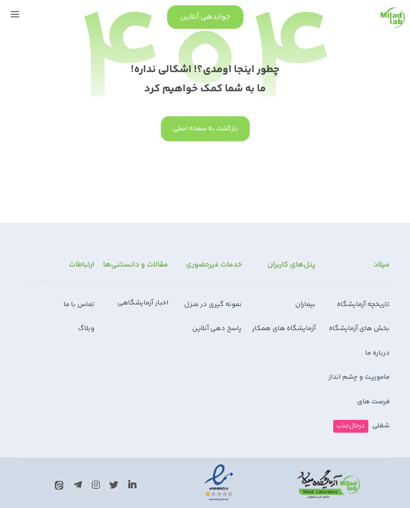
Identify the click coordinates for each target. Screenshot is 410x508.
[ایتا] (59, 485)
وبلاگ (86, 328)
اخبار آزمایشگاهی (142, 303)
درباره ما (377, 353)
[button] (14, 14)
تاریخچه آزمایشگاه (363, 304)
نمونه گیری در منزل (213, 304)
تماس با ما (79, 304)
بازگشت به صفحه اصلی (205, 128)
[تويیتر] (114, 485)
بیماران (305, 304)
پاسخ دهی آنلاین (217, 328)
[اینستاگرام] (95, 485)
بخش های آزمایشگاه (359, 328)
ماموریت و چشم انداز (359, 377)
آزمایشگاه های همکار (284, 328)
